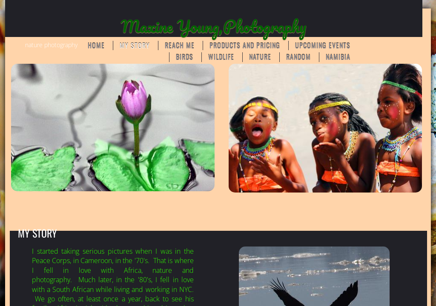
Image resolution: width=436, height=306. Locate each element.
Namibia (338, 57)
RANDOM (298, 57)
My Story (135, 45)
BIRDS (184, 57)
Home (96, 45)
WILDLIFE (221, 57)
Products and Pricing (244, 45)
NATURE (260, 57)
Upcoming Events (322, 45)
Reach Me (180, 45)
